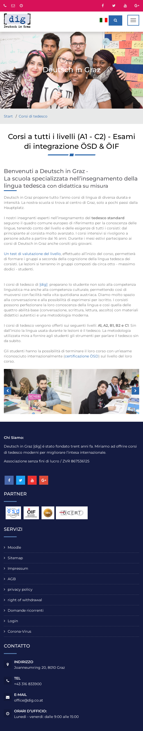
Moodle (14, 547)
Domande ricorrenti (26, 610)
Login (13, 621)
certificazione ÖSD (81, 356)
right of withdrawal (25, 600)
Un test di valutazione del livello (32, 253)
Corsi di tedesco (33, 116)
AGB (12, 579)
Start (9, 116)
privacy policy (20, 589)
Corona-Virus (19, 631)
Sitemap (15, 558)
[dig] (43, 284)
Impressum (18, 568)
